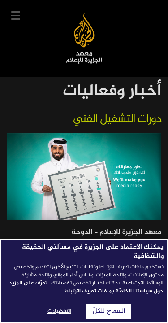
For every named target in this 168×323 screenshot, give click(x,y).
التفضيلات (59, 311)
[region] (84, 281)
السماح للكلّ (109, 311)
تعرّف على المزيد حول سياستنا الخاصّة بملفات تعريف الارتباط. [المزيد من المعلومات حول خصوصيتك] (86, 287)
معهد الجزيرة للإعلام (84, 38)
